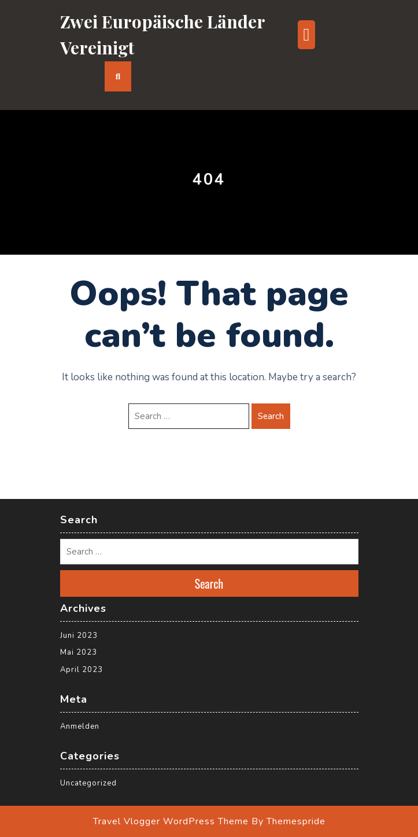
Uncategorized (88, 783)
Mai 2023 (78, 652)
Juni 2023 (79, 635)
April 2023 (81, 670)
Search (271, 416)
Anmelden (79, 726)
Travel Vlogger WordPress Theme (171, 821)
